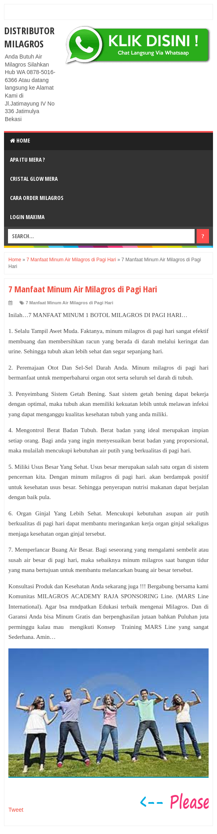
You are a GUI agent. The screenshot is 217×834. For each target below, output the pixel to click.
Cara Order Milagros (37, 198)
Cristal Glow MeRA (34, 178)
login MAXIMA (27, 217)
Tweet (15, 810)
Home (20, 140)
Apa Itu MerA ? (27, 159)
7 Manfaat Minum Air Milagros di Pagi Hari (69, 302)
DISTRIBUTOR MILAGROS (29, 37)
